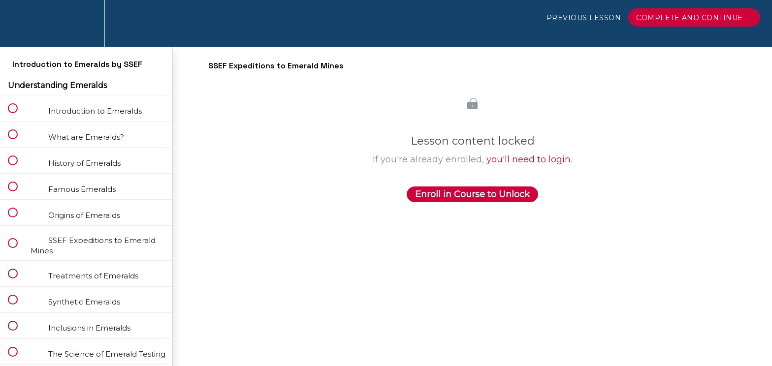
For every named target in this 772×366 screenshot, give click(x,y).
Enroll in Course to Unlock (472, 194)
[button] (18, 23)
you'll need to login (528, 159)
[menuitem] (86, 23)
